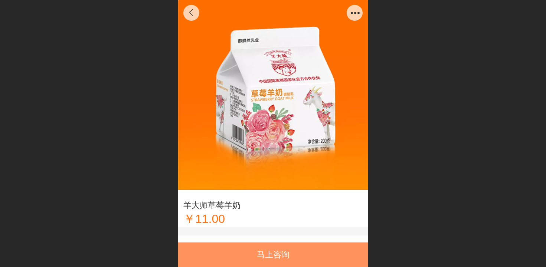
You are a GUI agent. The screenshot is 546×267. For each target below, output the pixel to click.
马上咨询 (273, 254)
